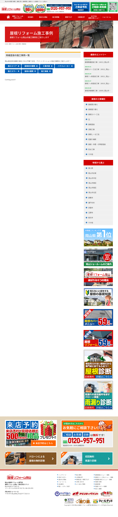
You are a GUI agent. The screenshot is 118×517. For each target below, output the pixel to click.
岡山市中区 (92, 178)
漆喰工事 (91, 129)
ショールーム (106, 17)
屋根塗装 (91, 124)
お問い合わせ (80, 482)
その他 (90, 154)
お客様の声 (81, 17)
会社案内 (30, 17)
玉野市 (90, 212)
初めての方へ (62, 477)
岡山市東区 (92, 183)
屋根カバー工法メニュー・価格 (104, 477)
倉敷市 (90, 197)
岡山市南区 (92, 187)
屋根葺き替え (93, 104)
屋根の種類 (28, 71)
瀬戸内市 (91, 202)
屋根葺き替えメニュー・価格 (103, 479)
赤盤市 (90, 207)
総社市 (90, 217)
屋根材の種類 (29, 66)
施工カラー (12, 71)
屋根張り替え (93, 109)
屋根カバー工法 (93, 114)
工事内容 (46, 66)
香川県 (90, 168)
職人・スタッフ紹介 (64, 486)
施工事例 (78, 475)
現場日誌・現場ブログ (82, 479)
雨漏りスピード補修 (101, 486)
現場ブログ (68, 17)
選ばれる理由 (43, 17)
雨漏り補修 (92, 139)
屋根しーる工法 (93, 134)
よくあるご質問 (80, 484)
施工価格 (44, 71)
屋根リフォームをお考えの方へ (17, 17)
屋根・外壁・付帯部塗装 (97, 144)
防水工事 (91, 149)
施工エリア (12, 66)
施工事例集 (55, 17)
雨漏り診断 (98, 482)
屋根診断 (97, 484)
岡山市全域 (92, 173)
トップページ (62, 475)
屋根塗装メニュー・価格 (102, 475)
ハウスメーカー (64, 66)
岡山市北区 (92, 192)
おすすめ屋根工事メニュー (93, 17)
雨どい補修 (98, 489)
